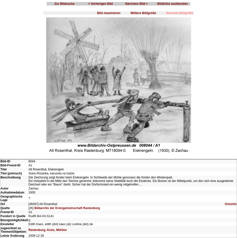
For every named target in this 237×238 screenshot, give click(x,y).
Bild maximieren (108, 13)
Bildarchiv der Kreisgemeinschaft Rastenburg (67, 208)
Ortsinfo (230, 204)
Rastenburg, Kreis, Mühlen (47, 230)
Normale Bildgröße (179, 13)
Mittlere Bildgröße (143, 13)
